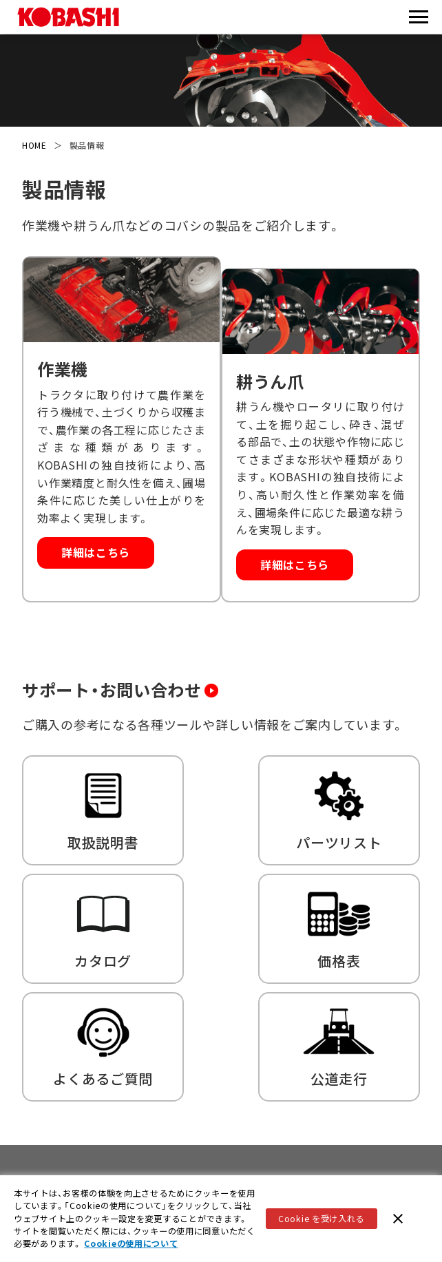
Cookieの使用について (131, 1245)
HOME (34, 145)
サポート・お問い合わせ (134, 673)
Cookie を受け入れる (321, 1220)
